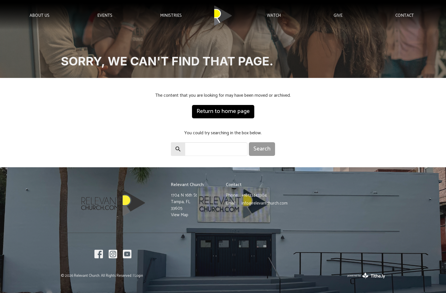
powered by (366, 275)
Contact (404, 15)
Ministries (171, 15)
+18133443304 (254, 195)
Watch (274, 15)
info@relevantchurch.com (264, 203)
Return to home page (223, 111)
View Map (179, 214)
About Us (39, 15)
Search (262, 149)
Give (338, 15)
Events (104, 15)
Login (139, 276)
